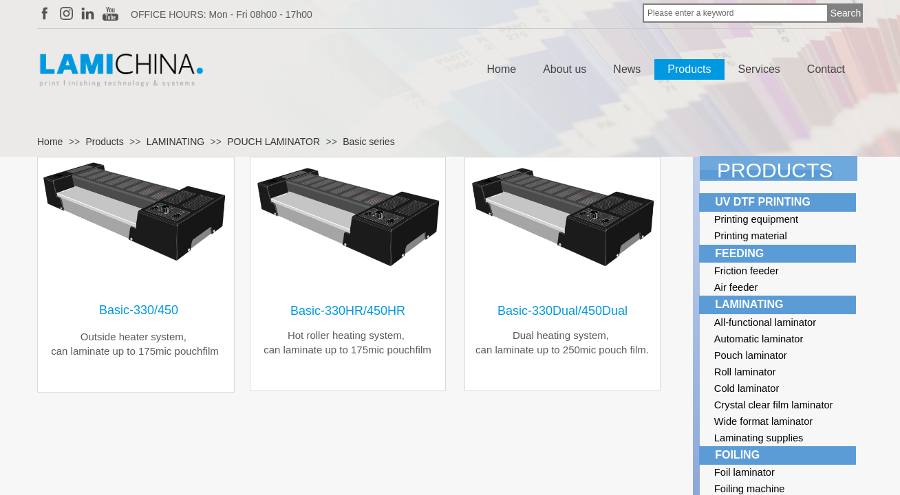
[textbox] (735, 13)
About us (564, 69)
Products (689, 69)
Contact (826, 69)
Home (502, 69)
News (627, 69)
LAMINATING (176, 141)
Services (759, 69)
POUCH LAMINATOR (273, 141)
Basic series (368, 141)
